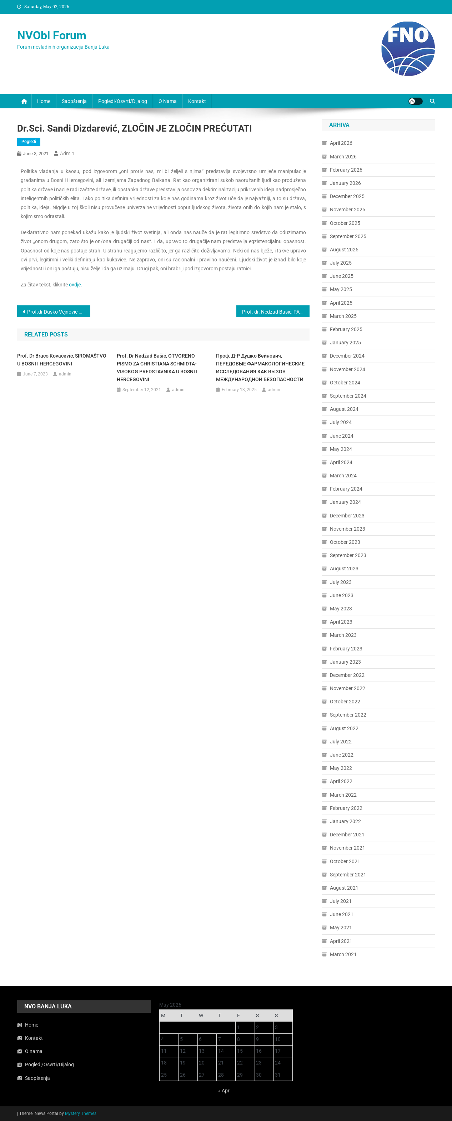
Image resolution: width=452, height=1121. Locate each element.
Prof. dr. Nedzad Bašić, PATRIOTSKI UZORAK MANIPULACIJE (276, 312)
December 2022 (347, 675)
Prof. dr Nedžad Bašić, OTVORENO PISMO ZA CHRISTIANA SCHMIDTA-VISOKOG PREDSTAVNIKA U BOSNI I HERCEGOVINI (157, 367)
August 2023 (344, 568)
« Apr (224, 1090)
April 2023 (341, 622)
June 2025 (341, 276)
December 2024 (347, 356)
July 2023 (341, 582)
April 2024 (341, 462)
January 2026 (345, 183)
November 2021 (347, 848)
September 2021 (348, 874)
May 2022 (341, 768)
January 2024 (345, 502)
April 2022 (341, 781)
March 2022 (343, 795)
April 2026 (341, 143)
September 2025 (348, 236)
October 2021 (345, 861)
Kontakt (197, 101)
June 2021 (341, 914)
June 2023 (341, 595)
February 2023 (346, 649)
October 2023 (345, 542)
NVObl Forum (51, 35)
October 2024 (345, 382)
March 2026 (343, 156)
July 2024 (341, 422)
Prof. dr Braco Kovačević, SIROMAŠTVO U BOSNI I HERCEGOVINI (61, 360)
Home (43, 101)
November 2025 (347, 209)
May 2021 (341, 927)
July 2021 (341, 901)
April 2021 (341, 941)
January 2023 (345, 662)
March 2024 (343, 475)
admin (67, 153)
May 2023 (341, 608)
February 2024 (346, 489)
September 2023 (348, 555)
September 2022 (348, 715)
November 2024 (347, 369)
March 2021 (343, 954)
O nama (168, 101)
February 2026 (346, 170)
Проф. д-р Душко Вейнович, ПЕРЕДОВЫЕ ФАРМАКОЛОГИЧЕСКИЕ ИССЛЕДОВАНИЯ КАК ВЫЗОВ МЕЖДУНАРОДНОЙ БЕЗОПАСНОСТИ (260, 367)
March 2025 (343, 316)
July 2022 (341, 741)
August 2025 (344, 249)
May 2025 (341, 289)
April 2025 (341, 303)
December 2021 (347, 834)
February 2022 (346, 808)
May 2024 (341, 449)
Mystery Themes (80, 1113)
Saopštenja (74, 101)
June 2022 (341, 755)
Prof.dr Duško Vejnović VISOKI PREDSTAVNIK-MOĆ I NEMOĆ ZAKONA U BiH (58, 312)
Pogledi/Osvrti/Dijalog (122, 101)
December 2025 (347, 196)
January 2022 (345, 821)
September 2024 (348, 396)
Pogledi (28, 141)
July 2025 (341, 263)
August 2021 (344, 888)
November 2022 (347, 688)
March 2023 (343, 635)
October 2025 (345, 223)
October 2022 (345, 701)
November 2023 (347, 529)
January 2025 (345, 342)
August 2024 (344, 409)
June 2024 (341, 436)
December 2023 (347, 515)
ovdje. (75, 284)
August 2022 (344, 728)
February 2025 (346, 329)
